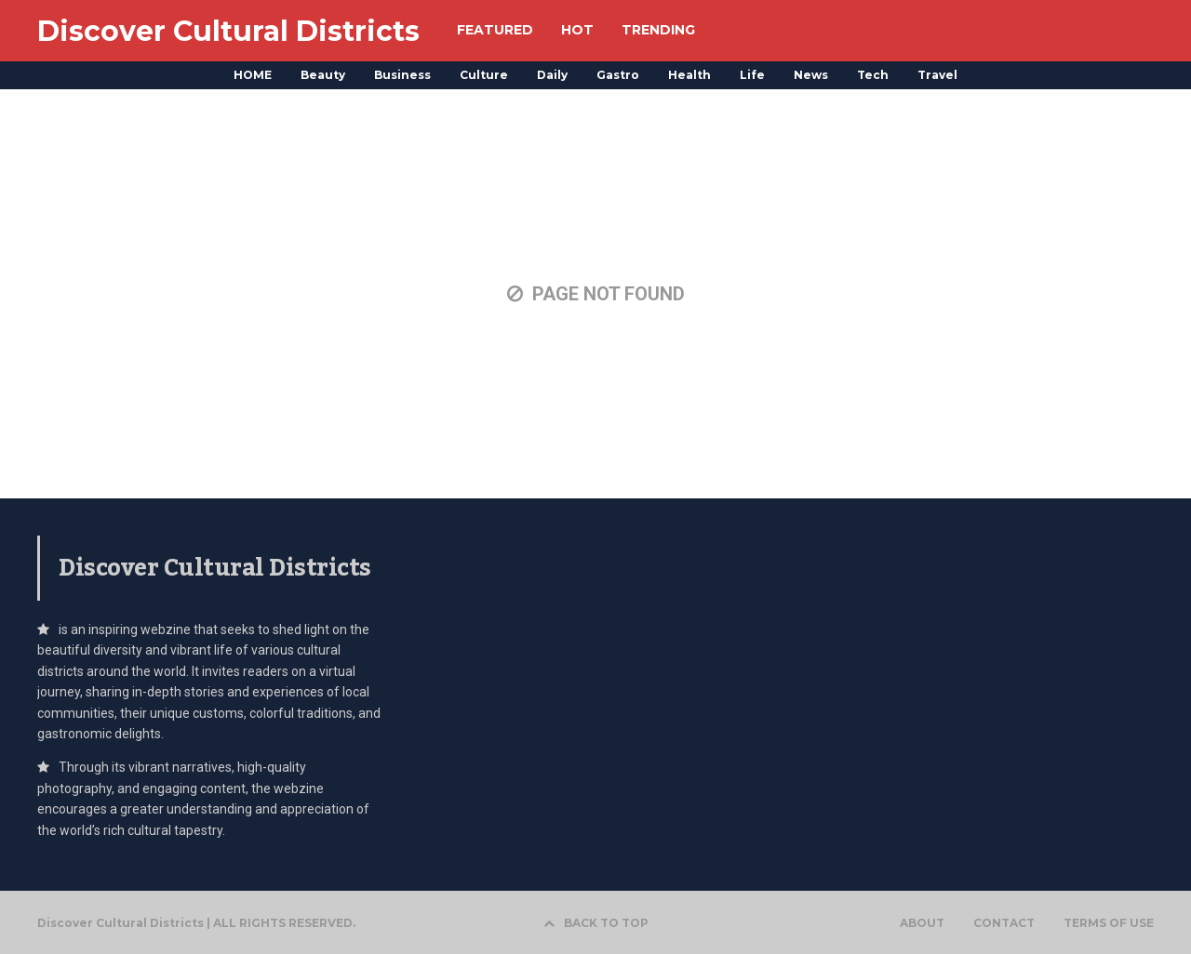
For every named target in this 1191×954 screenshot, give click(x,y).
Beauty (323, 75)
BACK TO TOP (596, 923)
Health (689, 75)
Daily (552, 75)
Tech (873, 75)
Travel (937, 75)
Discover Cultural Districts (228, 31)
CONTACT (1004, 923)
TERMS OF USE (1109, 923)
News (811, 75)
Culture (484, 75)
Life (752, 75)
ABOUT (922, 923)
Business (402, 75)
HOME (253, 75)
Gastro (617, 75)
